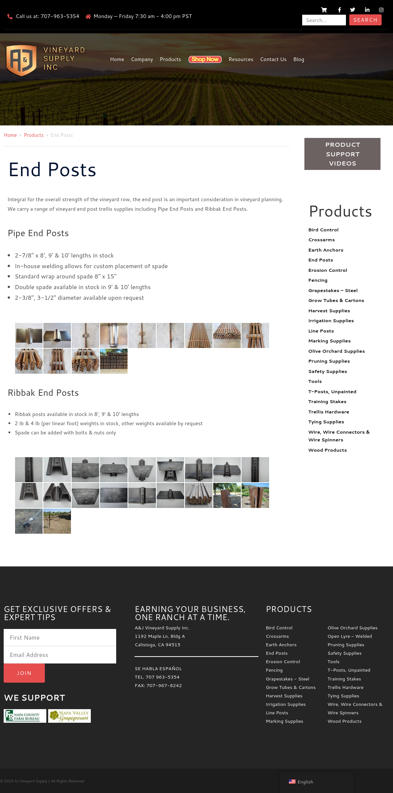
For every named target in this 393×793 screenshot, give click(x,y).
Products (170, 59)
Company (142, 59)
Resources (241, 59)
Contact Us (273, 59)
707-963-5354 (59, 16)
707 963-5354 (162, 676)
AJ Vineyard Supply (30, 780)
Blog (298, 59)
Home (117, 59)
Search (365, 20)
